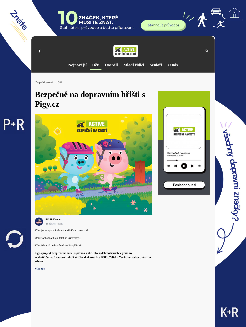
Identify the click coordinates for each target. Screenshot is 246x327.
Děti (95, 65)
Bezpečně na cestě (44, 82)
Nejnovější (77, 65)
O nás (173, 65)
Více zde (40, 268)
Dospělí (111, 65)
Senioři (156, 65)
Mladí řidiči (133, 65)
